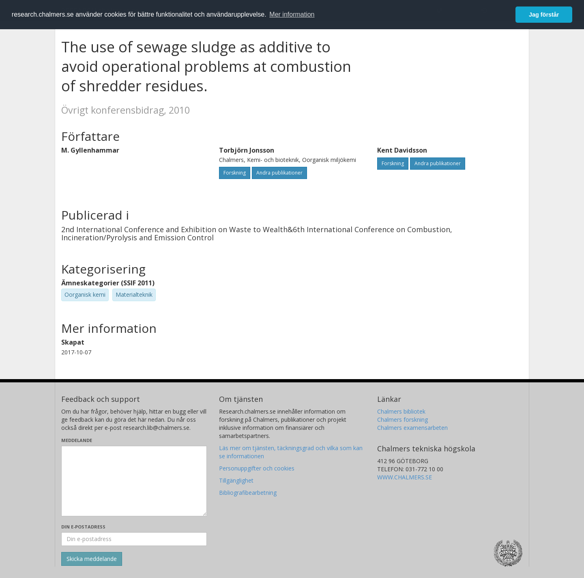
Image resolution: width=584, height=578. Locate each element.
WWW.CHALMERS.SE (404, 477)
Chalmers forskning (402, 419)
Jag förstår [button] (544, 14)
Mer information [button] (291, 14)
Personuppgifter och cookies (256, 468)
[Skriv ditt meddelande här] (134, 481)
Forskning (234, 172)
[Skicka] (91, 559)
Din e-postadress (83, 527)
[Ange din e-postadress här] (134, 539)
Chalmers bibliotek (401, 411)
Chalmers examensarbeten (412, 427)
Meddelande (76, 440)
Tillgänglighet (236, 480)
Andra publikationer (279, 172)
